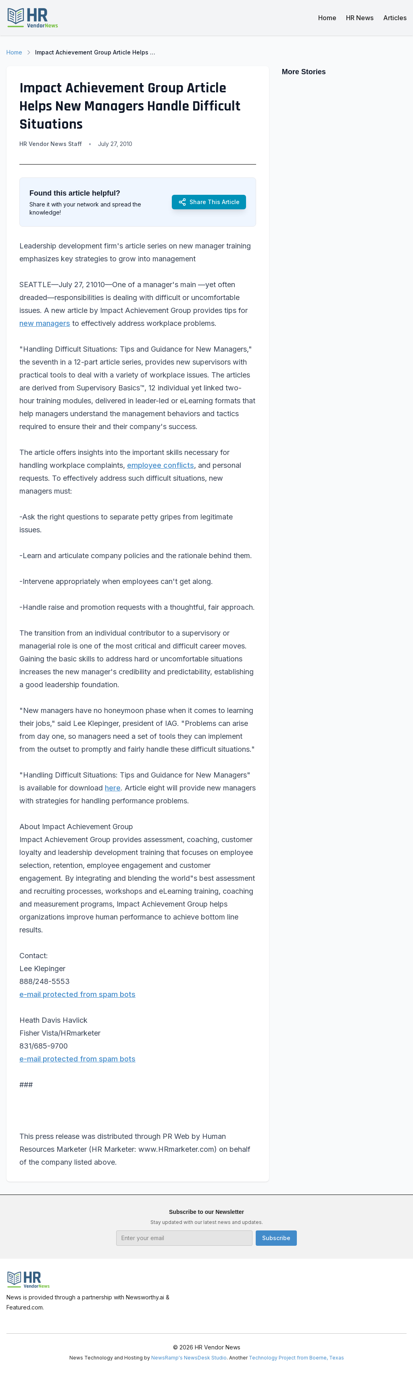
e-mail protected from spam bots (77, 994)
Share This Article (209, 202)
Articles (395, 18)
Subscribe (276, 1237)
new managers (44, 323)
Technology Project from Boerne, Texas (296, 1358)
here (113, 788)
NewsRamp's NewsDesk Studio (189, 1358)
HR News (359, 18)
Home (327, 18)
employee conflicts (160, 465)
